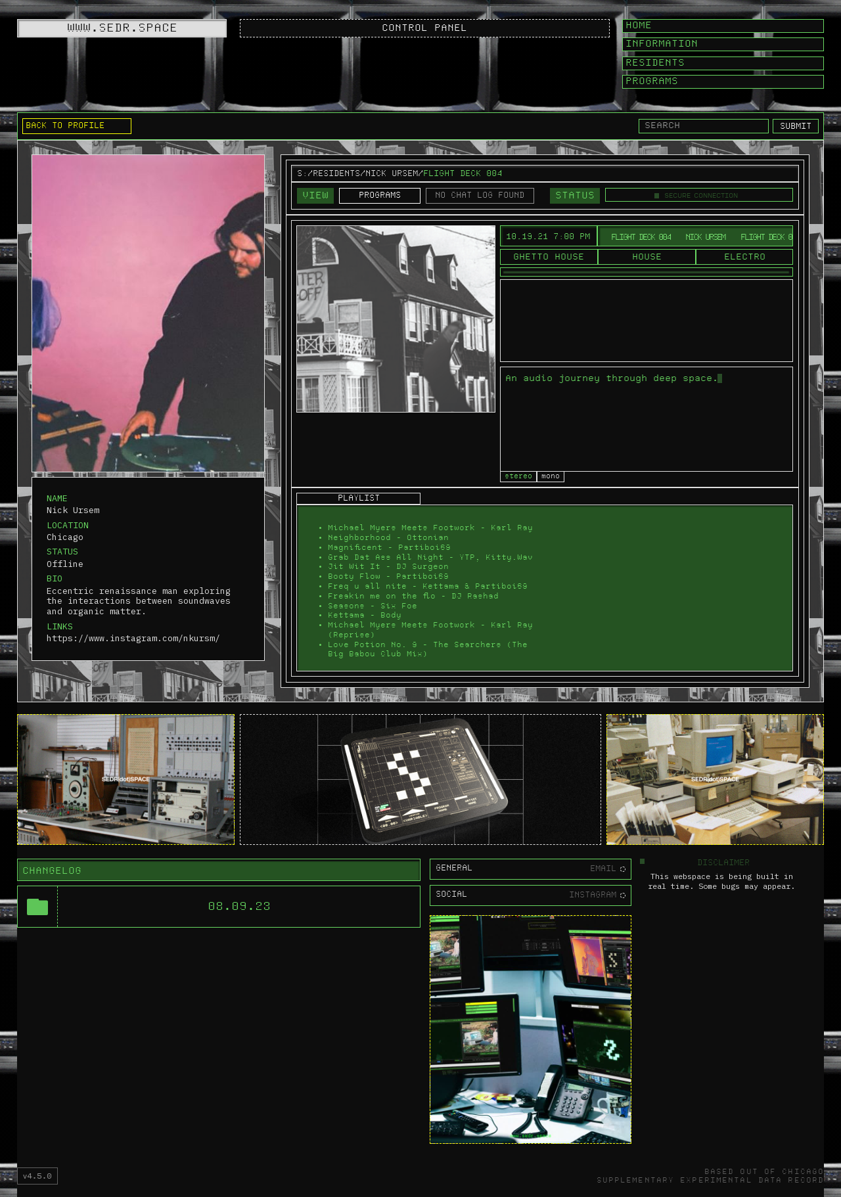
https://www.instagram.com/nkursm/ (133, 638)
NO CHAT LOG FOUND (479, 195)
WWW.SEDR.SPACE (122, 28)
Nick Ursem (391, 173)
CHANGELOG (51, 871)
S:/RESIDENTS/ (331, 173)
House (647, 256)
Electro (744, 256)
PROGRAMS (380, 195)
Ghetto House (548, 256)
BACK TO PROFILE (65, 125)
